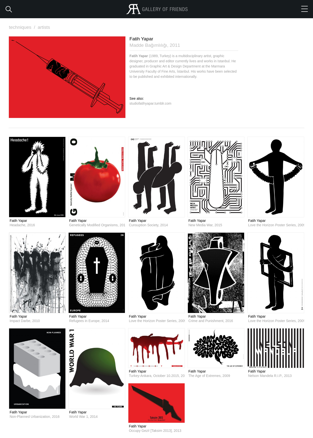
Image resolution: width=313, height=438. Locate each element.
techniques (22, 27)
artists (44, 27)
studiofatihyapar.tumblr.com (150, 103)
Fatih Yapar (18, 220)
